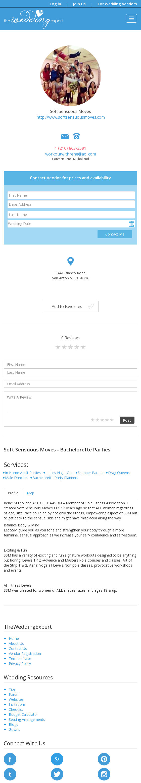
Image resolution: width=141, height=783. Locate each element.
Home (14, 638)
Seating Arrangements (27, 719)
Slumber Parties (90, 472)
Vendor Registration (25, 653)
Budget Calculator (23, 714)
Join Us (79, 3)
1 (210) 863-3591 (70, 148)
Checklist (16, 709)
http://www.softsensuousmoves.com (70, 117)
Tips (12, 689)
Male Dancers (16, 477)
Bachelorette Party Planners (55, 477)
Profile (13, 493)
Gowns (14, 729)
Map (30, 493)
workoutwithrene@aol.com (70, 154)
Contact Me (114, 234)
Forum (14, 694)
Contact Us (18, 648)
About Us (16, 643)
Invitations (17, 704)
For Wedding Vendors (117, 3)
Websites (16, 699)
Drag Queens (119, 472)
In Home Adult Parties (23, 472)
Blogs (13, 724)
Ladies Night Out (59, 472)
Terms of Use (20, 658)
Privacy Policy (20, 663)
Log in (55, 3)
